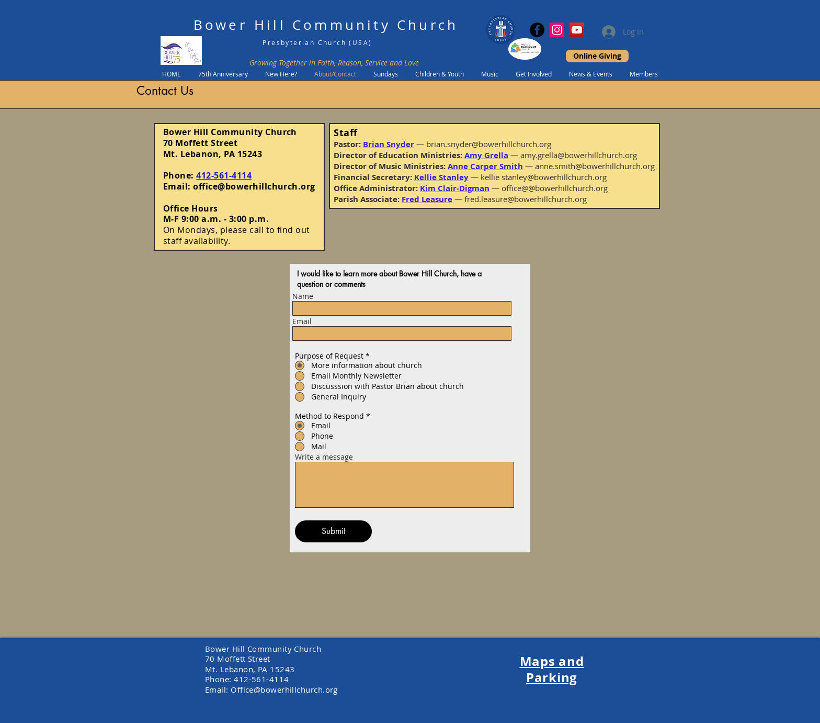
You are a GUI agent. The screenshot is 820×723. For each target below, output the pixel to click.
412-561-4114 (224, 175)
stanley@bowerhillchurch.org (554, 177)
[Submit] (333, 531)
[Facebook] (537, 30)
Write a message (324, 457)
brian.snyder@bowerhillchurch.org (488, 144)
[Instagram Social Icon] (557, 30)
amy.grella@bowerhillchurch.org (578, 155)
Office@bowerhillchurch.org (284, 689)
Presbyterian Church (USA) (317, 42)
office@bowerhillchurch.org (254, 186)
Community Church (375, 25)
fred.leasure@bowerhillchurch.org (525, 199)
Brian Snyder (388, 144)
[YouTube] (577, 30)
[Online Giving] (597, 56)
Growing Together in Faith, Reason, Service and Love (334, 63)
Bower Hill (239, 25)
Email (302, 321)
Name (302, 296)
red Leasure (429, 199)
